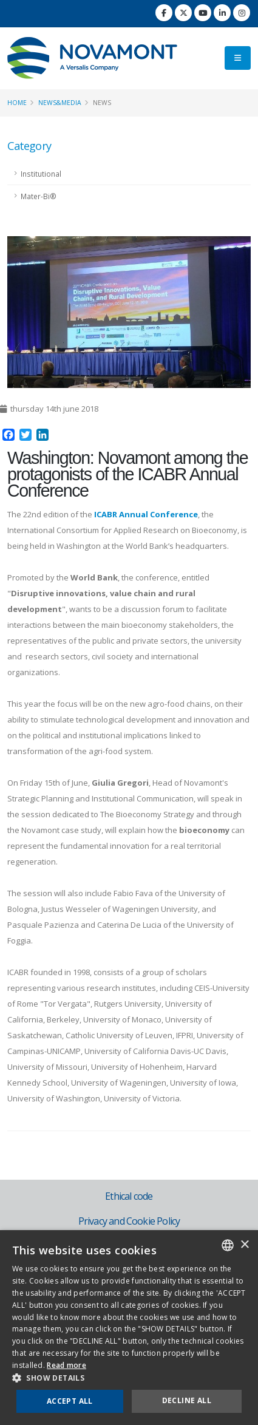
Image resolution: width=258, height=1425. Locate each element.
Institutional (41, 174)
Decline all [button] (186, 1400)
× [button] (244, 1245)
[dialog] (129, 1327)
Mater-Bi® (38, 196)
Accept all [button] (70, 1401)
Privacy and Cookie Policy (129, 1221)
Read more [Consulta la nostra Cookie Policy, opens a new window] (66, 1365)
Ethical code (128, 1196)
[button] (129, 1378)
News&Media (59, 102)
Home (17, 102)
